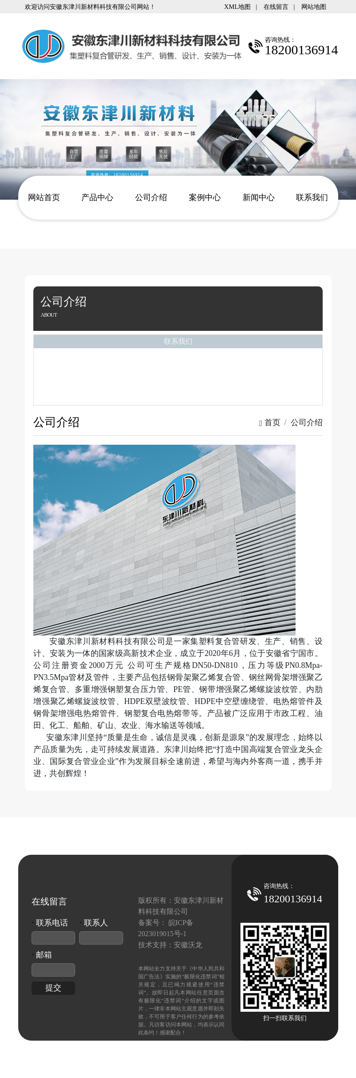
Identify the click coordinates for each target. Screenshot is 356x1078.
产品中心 (97, 197)
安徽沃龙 (188, 945)
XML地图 (237, 6)
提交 (53, 987)
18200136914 (293, 899)
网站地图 (313, 6)
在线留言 (276, 6)
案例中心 (205, 197)
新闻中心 (259, 197)
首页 (269, 422)
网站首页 (44, 197)
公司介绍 (151, 197)
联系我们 (312, 197)
